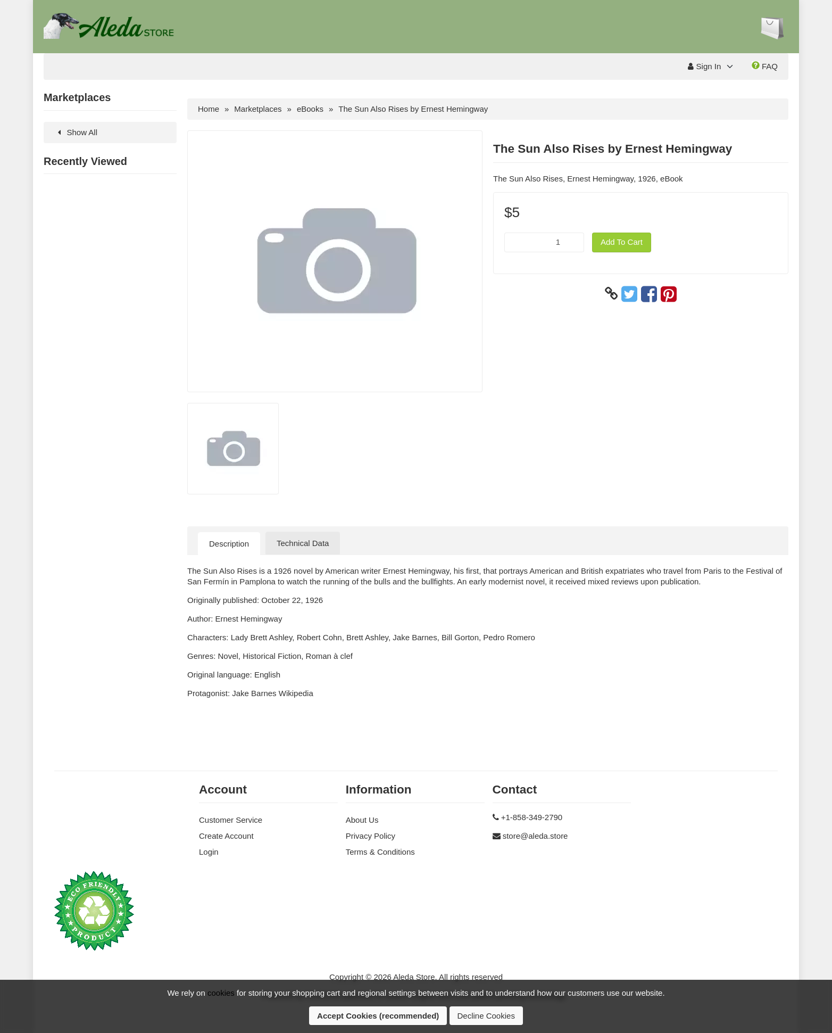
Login (209, 851)
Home (208, 108)
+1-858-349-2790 (532, 817)
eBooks (310, 108)
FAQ (765, 66)
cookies (221, 992)
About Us (362, 819)
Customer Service (230, 819)
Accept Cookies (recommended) (378, 1015)
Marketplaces (257, 108)
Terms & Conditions (380, 851)
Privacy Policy (370, 835)
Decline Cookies (486, 1015)
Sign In (704, 66)
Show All (75, 132)
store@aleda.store (535, 835)
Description (229, 543)
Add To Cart (622, 241)
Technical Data (303, 543)
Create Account (226, 835)
